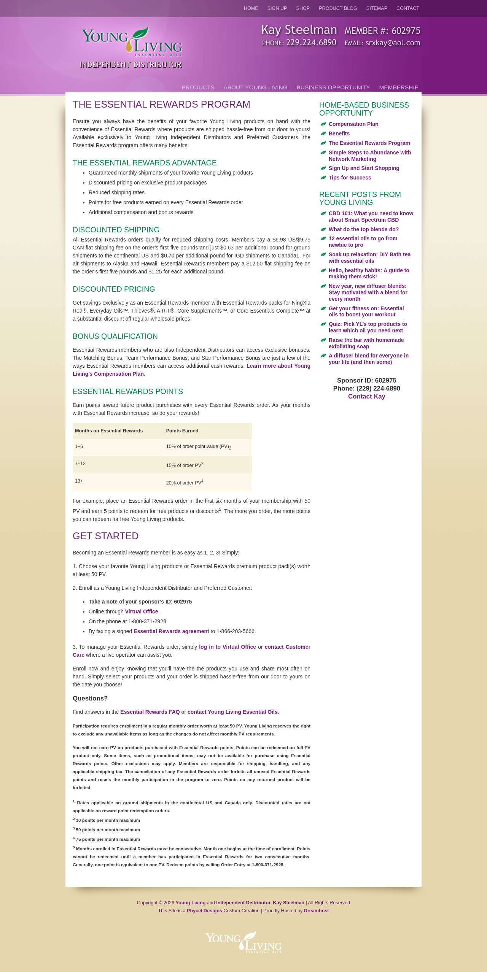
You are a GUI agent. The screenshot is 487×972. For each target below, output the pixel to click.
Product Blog (338, 8)
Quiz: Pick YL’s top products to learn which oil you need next (368, 327)
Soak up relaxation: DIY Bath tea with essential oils (370, 257)
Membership (399, 87)
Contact (407, 8)
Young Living (191, 902)
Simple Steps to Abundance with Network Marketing (370, 155)
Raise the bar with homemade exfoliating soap (366, 343)
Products (197, 87)
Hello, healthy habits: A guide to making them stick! (369, 273)
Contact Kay (366, 396)
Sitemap (376, 8)
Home (251, 8)
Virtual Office (141, 611)
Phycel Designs (204, 910)
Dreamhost (316, 910)
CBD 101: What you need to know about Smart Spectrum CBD (371, 216)
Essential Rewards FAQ (150, 712)
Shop (303, 8)
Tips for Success (350, 178)
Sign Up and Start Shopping (364, 168)
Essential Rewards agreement (171, 631)
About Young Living (256, 87)
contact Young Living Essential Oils (233, 712)
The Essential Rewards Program (369, 143)
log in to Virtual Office (227, 647)
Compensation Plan (354, 124)
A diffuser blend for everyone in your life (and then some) (369, 359)
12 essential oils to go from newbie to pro (363, 241)
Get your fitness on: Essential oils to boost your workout (366, 311)
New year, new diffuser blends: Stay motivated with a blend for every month (368, 292)
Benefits (339, 133)
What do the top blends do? (364, 229)
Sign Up (277, 8)
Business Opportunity (333, 87)
